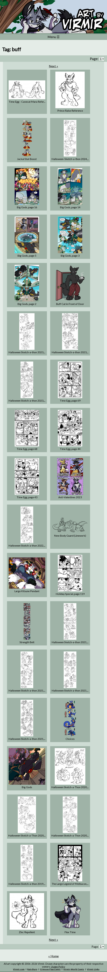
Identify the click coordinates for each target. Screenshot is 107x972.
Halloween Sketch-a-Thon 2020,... (70, 787)
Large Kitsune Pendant (26, 591)
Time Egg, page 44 (70, 448)
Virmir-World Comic (73, 969)
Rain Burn (32, 969)
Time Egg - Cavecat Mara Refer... (27, 101)
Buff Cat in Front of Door (70, 303)
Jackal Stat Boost (27, 158)
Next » (53, 66)
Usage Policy (58, 966)
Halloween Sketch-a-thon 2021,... (70, 642)
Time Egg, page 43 (27, 497)
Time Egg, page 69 (70, 400)
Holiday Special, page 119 (70, 593)
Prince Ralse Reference (70, 110)
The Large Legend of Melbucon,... (70, 883)
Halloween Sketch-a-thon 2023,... (26, 352)
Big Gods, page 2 (26, 303)
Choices (70, 738)
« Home (53, 956)
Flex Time (70, 932)
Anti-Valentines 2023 (70, 497)
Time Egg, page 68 (27, 448)
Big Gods (27, 787)
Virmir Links (93, 969)
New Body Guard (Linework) (70, 535)
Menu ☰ (54, 37)
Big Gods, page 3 (70, 255)
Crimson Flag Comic (50, 969)
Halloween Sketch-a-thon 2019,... (26, 883)
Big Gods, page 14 (70, 207)
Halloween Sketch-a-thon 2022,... (26, 545)
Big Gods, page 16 (27, 207)
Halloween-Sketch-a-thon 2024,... (70, 158)
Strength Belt (27, 642)
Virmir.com (19, 969)
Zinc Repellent (27, 932)
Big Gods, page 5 (26, 255)
